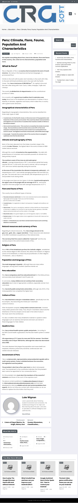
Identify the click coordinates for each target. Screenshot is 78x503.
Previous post (21, 420)
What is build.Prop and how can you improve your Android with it (28, 481)
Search (59, 40)
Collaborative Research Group (32, 381)
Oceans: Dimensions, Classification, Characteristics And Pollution (35, 424)
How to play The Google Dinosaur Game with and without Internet (9, 481)
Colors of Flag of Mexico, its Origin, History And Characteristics (15, 424)
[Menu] (70, 13)
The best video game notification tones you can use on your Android (66, 481)
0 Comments (39, 54)
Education (5, 54)
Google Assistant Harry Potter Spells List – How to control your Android (47, 482)
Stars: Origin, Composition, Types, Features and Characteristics (41, 440)
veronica (40, 437)
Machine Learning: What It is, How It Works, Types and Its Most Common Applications (65, 65)
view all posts (26, 414)
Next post (30, 420)
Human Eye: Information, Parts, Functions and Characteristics (8, 444)
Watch (4, 463)
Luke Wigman (16, 54)
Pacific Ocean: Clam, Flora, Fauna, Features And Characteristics (25, 442)
